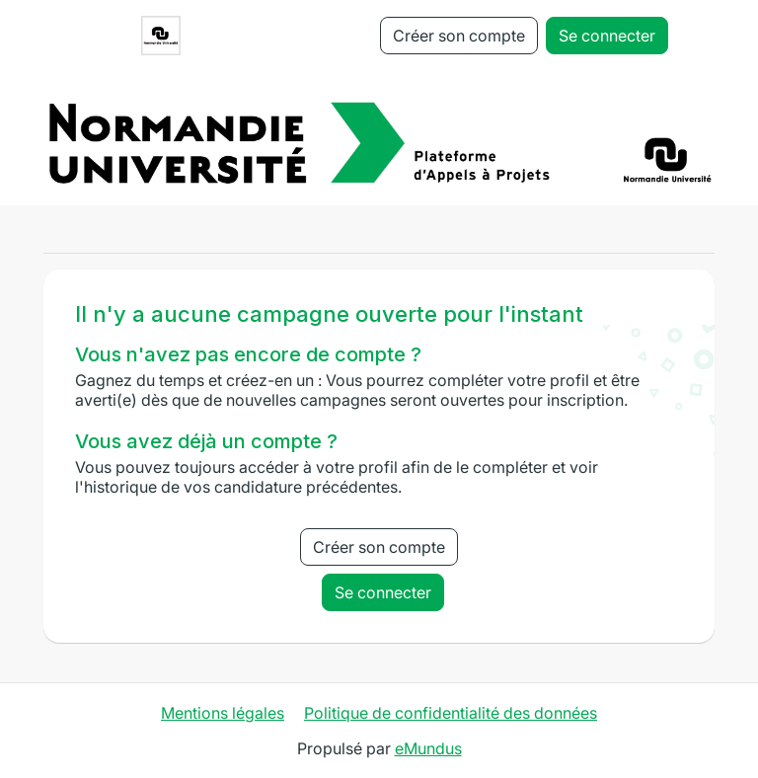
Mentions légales (222, 713)
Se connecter (607, 35)
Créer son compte (459, 35)
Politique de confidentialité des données (450, 713)
